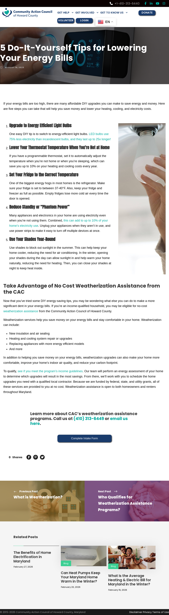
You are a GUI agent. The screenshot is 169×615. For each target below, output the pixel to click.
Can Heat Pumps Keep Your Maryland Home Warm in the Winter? (80, 577)
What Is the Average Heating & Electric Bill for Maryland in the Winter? (129, 580)
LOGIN (84, 20)
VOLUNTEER (65, 20)
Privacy (147, 612)
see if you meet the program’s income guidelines (50, 371)
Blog (66, 563)
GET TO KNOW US (112, 13)
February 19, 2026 (117, 590)
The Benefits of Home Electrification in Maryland (32, 556)
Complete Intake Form (84, 438)
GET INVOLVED (84, 13)
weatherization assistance (20, 311)
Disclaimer (135, 612)
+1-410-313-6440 (125, 3)
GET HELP (63, 13)
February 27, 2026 (23, 566)
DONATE (147, 13)
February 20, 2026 (70, 587)
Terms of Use (160, 612)
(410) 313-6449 (88, 418)
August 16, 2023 (14, 67)
